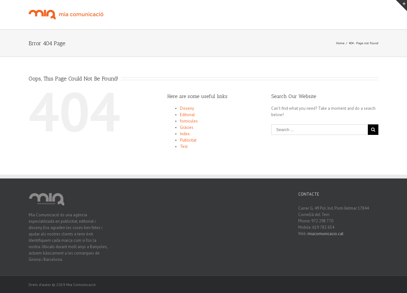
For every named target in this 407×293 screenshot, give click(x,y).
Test (184, 146)
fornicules (189, 121)
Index (185, 133)
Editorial (187, 114)
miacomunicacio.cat (325, 233)
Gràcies (186, 127)
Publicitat (188, 140)
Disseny (187, 108)
